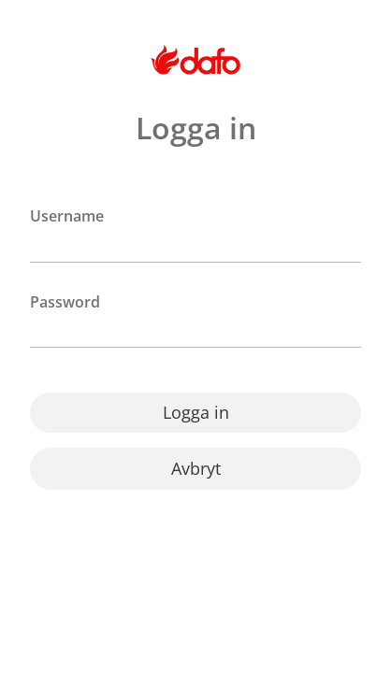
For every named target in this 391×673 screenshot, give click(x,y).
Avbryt (196, 468)
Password (65, 302)
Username (67, 216)
